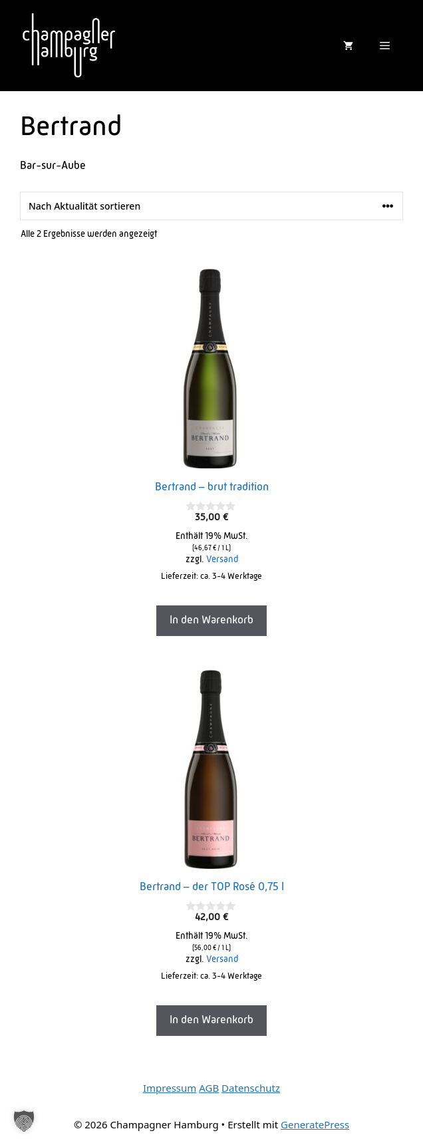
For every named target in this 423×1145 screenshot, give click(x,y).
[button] (24, 1121)
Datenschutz (250, 1087)
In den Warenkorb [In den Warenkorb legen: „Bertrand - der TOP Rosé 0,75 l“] (211, 1020)
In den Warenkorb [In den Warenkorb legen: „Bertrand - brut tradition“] (211, 620)
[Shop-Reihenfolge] (211, 206)
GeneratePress (315, 1124)
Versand (222, 560)
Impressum (169, 1087)
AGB (209, 1087)
